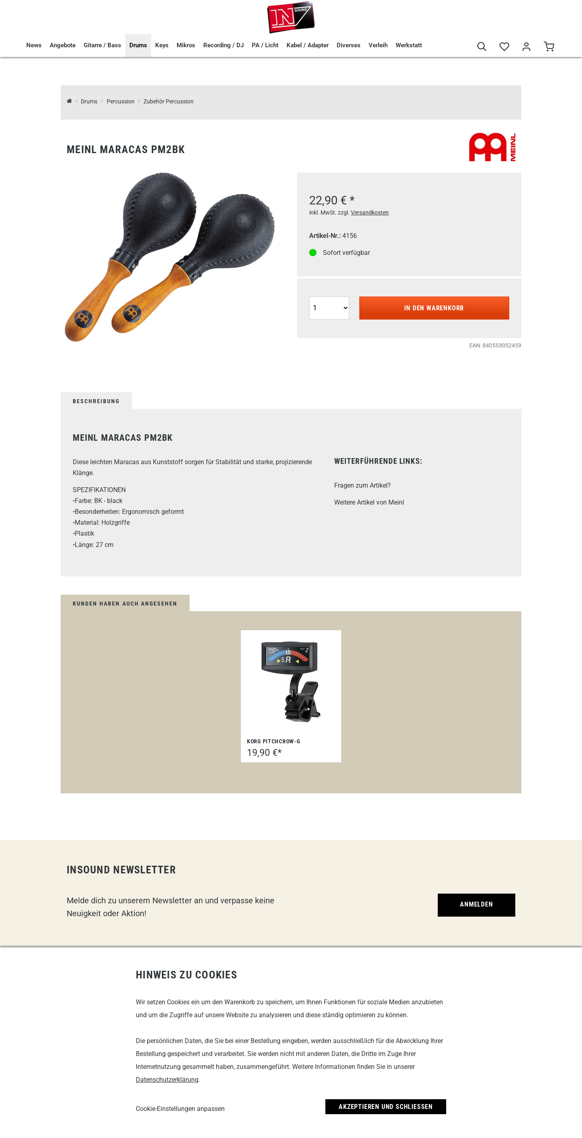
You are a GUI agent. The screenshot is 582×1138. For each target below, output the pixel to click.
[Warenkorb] (549, 47)
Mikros (186, 45)
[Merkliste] (504, 47)
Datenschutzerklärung (167, 1079)
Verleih (378, 45)
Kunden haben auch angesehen (125, 603)
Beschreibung (96, 401)
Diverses (349, 45)
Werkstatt (409, 45)
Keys (162, 45)
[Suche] (482, 47)
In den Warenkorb (434, 308)
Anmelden (476, 904)
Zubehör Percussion (168, 101)
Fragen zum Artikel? (362, 485)
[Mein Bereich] (526, 47)
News (34, 45)
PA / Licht (265, 45)
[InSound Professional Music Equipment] (69, 101)
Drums (138, 45)
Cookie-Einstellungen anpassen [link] (180, 1109)
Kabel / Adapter (308, 45)
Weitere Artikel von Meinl (369, 502)
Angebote (63, 45)
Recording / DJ (223, 45)
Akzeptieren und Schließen (386, 1107)
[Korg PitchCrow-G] (291, 682)
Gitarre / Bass (102, 45)
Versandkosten (370, 212)
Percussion (121, 101)
